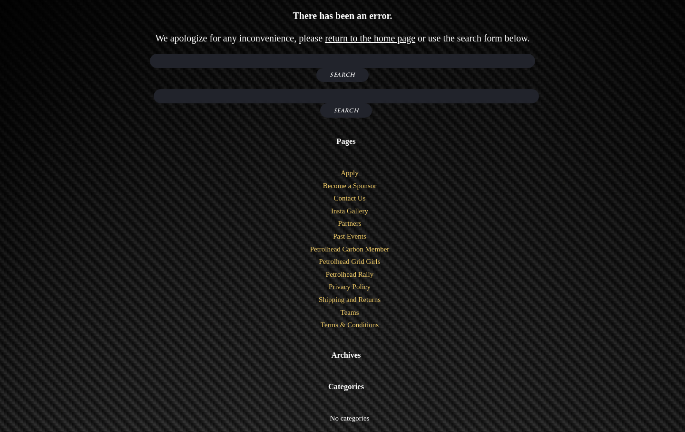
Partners (349, 223)
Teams (350, 312)
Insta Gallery (349, 211)
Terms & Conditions (350, 325)
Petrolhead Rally (349, 274)
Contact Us (349, 198)
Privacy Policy (350, 287)
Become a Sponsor (349, 186)
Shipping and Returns (350, 299)
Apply (350, 173)
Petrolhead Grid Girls (349, 261)
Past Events (349, 236)
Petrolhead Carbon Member (350, 249)
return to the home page (370, 38)
